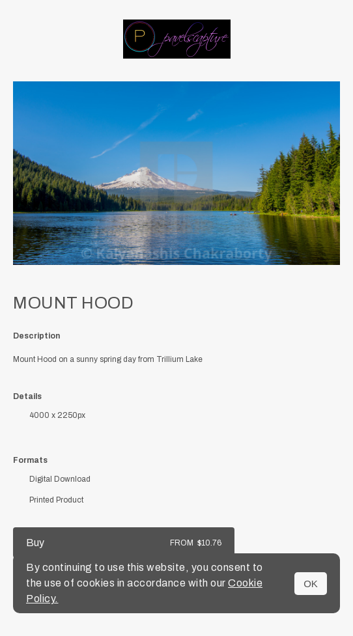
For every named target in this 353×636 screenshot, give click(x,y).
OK (311, 583)
